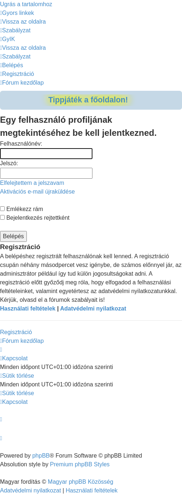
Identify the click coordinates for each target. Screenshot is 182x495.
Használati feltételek (27, 308)
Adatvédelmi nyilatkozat (93, 308)
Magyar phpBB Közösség (80, 482)
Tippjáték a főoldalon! (88, 100)
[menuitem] (23, 22)
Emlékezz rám (21, 209)
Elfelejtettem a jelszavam (32, 183)
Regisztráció (16, 332)
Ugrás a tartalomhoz (26, 4)
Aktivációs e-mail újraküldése (37, 191)
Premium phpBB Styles (80, 464)
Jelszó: (9, 163)
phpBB (41, 456)
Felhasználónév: (21, 144)
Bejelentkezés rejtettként (35, 218)
